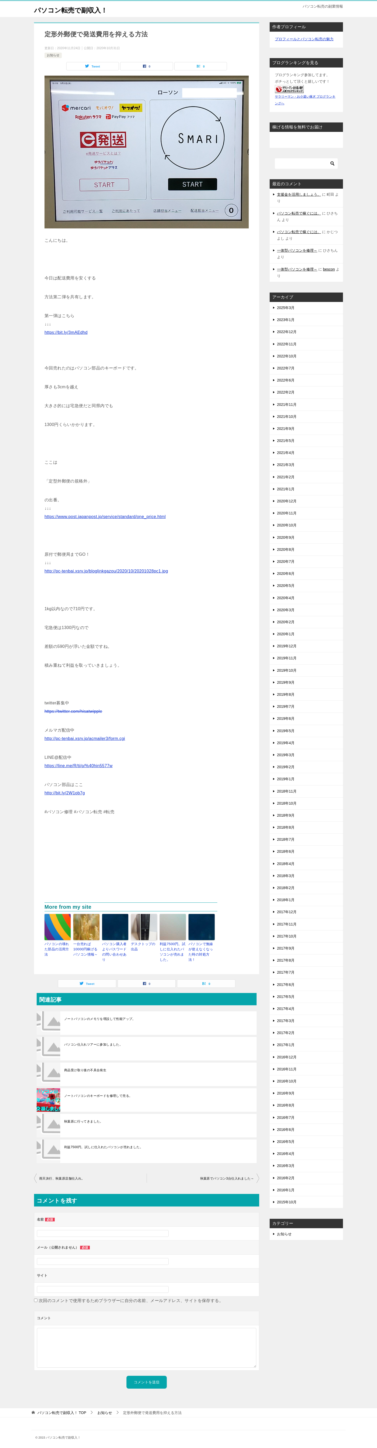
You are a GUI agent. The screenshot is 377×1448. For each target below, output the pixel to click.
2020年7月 (286, 561)
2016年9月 (286, 1093)
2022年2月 (286, 392)
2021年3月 (286, 465)
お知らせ (53, 55)
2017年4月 (286, 1009)
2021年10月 (287, 416)
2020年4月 (286, 598)
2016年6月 (286, 1129)
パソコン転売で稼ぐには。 (299, 213)
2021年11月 (287, 404)
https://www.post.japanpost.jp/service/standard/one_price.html (105, 516)
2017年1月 (286, 1045)
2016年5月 (286, 1142)
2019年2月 (286, 767)
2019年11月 (287, 658)
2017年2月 (286, 1033)
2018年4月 (286, 864)
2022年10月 (287, 356)
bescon (329, 269)
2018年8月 (286, 827)
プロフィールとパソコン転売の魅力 (304, 39)
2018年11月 (287, 791)
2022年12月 (287, 332)
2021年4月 (286, 453)
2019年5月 (286, 731)
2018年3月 (286, 876)
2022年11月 (287, 344)
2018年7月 (286, 839)
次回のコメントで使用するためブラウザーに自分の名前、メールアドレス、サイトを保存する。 (131, 1298)
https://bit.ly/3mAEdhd (66, 332)
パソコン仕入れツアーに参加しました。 (93, 1042)
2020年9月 (286, 537)
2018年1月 (286, 900)
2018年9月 (286, 815)
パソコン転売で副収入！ (78, 9)
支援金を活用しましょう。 (299, 194)
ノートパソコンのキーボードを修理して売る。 (98, 1094)
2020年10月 (287, 525)
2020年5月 (286, 585)
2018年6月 (286, 851)
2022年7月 (286, 368)
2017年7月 (286, 972)
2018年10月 (287, 803)
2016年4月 (286, 1154)
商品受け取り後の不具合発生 (85, 1068)
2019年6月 (286, 718)
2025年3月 (286, 308)
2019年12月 (287, 646)
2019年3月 (286, 755)
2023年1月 (286, 320)
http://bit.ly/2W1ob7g (65, 793)
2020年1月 (286, 634)
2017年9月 (286, 948)
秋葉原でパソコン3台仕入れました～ (227, 1176)
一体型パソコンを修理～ (297, 250)
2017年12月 (287, 912)
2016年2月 (286, 1178)
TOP (61, 1410)
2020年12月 (287, 501)
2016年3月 (286, 1166)
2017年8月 (286, 960)
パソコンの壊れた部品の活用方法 (57, 946)
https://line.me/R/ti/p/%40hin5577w (79, 766)
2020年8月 (286, 549)
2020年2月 (286, 622)
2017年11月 (287, 924)
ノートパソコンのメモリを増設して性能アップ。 (100, 1017)
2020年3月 (286, 610)
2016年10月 (287, 1081)
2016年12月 (287, 1057)
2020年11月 (287, 513)
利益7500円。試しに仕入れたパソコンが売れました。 (173, 951)
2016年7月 (286, 1117)
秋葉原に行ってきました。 (83, 1119)
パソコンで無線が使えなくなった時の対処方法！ (201, 948)
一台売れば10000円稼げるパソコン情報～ (86, 948)
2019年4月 (286, 743)
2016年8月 (286, 1105)
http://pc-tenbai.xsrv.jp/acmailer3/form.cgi (85, 738)
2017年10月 (287, 936)
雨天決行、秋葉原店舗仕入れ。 (62, 1176)
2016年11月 (287, 1069)
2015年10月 (287, 1202)
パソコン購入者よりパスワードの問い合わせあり (115, 948)
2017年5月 (286, 997)
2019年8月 (286, 694)
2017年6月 (286, 985)
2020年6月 (286, 573)
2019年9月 (286, 682)
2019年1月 (286, 779)
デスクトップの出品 (144, 946)
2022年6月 (286, 380)
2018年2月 (286, 888)
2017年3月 (286, 1021)
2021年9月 (286, 428)
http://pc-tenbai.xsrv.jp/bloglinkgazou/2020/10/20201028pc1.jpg (106, 571)
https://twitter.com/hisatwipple (73, 711)
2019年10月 (287, 670)
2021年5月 (286, 441)
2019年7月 (286, 706)
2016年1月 (286, 1190)
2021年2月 (286, 477)
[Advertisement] (147, 863)
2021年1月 (286, 489)
